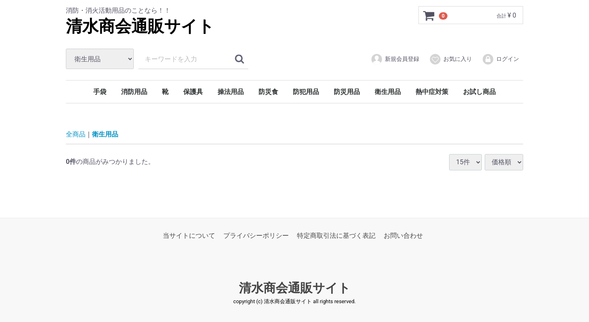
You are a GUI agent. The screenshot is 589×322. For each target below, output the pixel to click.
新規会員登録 (395, 59)
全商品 (75, 134)
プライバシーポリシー (256, 235)
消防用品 (134, 92)
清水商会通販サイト (140, 26)
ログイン (500, 59)
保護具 (193, 92)
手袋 (99, 92)
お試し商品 (479, 92)
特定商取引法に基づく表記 (336, 235)
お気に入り (450, 59)
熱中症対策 (432, 92)
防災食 (268, 92)
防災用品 (347, 92)
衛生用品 (388, 92)
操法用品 (231, 92)
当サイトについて (189, 235)
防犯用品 (306, 92)
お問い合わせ (403, 235)
